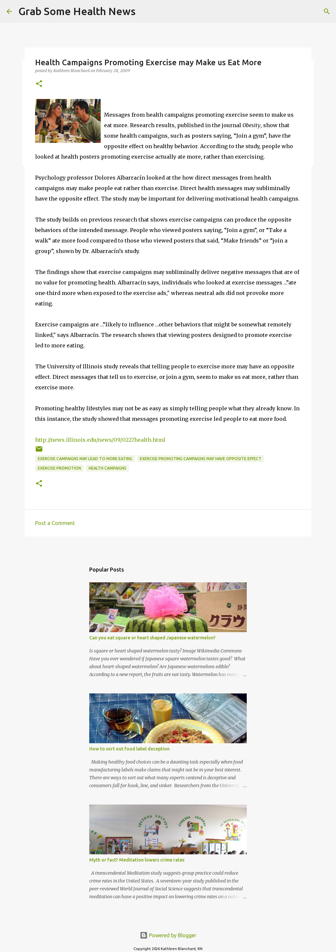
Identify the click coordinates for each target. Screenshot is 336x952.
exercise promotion (59, 468)
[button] (39, 84)
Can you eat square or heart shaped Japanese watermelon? (152, 637)
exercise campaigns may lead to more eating (85, 459)
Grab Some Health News (77, 11)
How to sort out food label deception (129, 748)
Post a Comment (55, 523)
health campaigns (107, 468)
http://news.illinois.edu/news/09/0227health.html (100, 440)
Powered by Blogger (168, 935)
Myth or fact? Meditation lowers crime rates (136, 860)
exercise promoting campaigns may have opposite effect (201, 459)
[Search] (145, 11)
